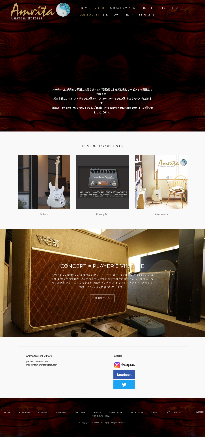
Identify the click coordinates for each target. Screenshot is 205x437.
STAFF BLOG (169, 8)
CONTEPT (43, 412)
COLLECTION (136, 412)
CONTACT (147, 15)
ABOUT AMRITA (122, 8)
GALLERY (110, 15)
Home (84, 8)
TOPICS (128, 15)
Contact (154, 412)
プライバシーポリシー (177, 412)
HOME (7, 412)
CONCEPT (147, 8)
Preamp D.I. (102, 214)
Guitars (44, 214)
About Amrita (161, 214)
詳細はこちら (102, 298)
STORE (99, 8)
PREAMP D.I (89, 15)
